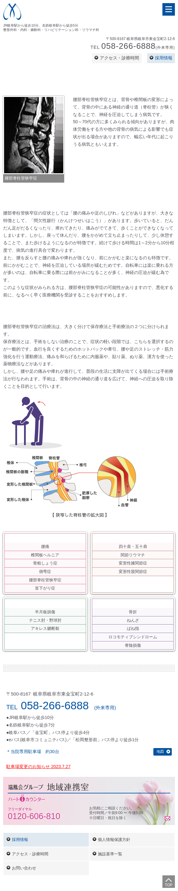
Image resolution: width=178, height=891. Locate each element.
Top (168, 885)
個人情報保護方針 (114, 839)
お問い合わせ (24, 868)
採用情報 (163, 57)
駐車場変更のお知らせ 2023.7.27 (38, 766)
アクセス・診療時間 (119, 57)
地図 (160, 751)
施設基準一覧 (110, 854)
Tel (132, 47)
